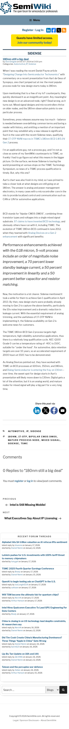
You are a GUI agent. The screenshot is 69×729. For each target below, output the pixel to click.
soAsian (14, 587)
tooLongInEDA (21, 584)
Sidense (32, 64)
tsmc (24, 443)
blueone (18, 545)
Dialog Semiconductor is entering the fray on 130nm (34, 370)
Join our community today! (34, 42)
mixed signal (50, 440)
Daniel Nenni (17, 548)
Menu (34, 20)
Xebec (18, 670)
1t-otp (22, 436)
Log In (39, 30)
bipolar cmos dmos (43, 436)
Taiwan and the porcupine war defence (22, 667)
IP (27, 64)
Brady (17, 572)
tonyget (14, 561)
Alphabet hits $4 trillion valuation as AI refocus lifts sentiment (34, 542)
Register (27, 30)
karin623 (15, 647)
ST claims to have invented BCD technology (37, 221)
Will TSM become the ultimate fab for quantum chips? (30, 594)
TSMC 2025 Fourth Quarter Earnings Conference (28, 568)
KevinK (18, 598)
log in (30, 480)
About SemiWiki (48, 720)
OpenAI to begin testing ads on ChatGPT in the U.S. (29, 581)
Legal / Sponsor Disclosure (26, 720)
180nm (12, 436)
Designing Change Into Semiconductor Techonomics (31, 74)
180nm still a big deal (16, 59)
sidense (13, 443)
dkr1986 (19, 657)
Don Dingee (11, 61)
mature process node (24, 440)
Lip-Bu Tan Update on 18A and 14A (20, 653)
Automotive (19, 64)
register (18, 480)
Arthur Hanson (17, 601)
